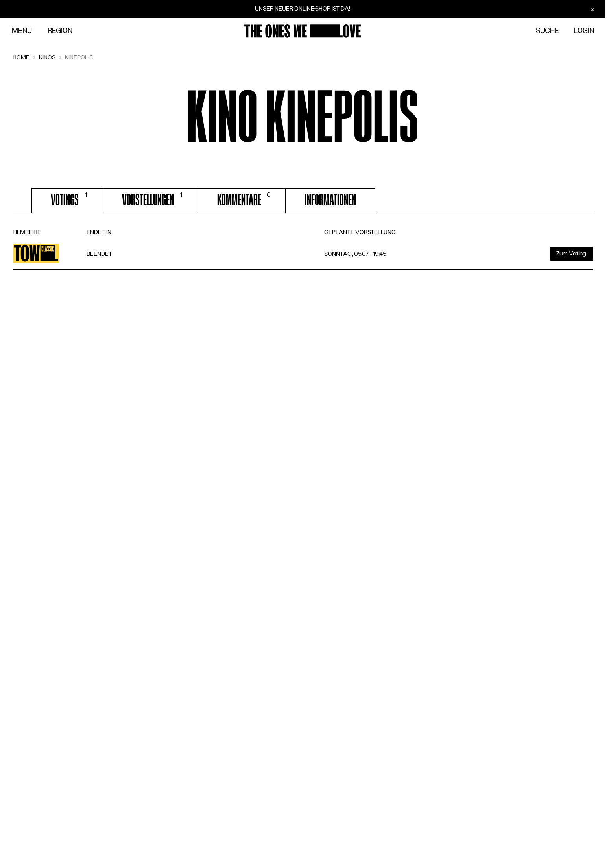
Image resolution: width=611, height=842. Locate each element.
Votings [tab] (70, 199)
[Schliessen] (592, 9)
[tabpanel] (303, 249)
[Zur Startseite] (302, 31)
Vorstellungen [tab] (153, 199)
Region (60, 31)
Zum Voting (571, 253)
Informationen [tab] (330, 200)
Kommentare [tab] (245, 199)
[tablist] (303, 200)
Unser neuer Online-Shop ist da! (302, 9)
